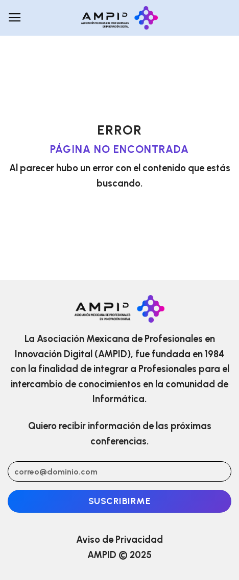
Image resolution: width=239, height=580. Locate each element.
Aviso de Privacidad (119, 539)
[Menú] (15, 18)
